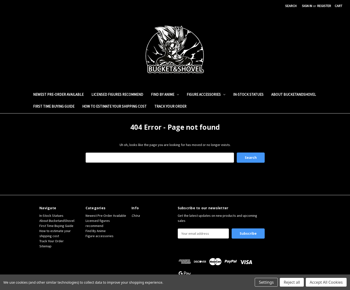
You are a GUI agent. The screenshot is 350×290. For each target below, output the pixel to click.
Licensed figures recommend (117, 94)
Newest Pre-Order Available (58, 94)
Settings (266, 282)
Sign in (307, 6)
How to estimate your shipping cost (114, 106)
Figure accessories (206, 94)
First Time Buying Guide (53, 106)
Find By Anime (165, 94)
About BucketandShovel (293, 94)
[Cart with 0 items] (338, 6)
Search (291, 6)
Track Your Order (170, 106)
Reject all (292, 282)
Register (324, 6)
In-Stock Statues (248, 94)
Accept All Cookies (326, 282)
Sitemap (45, 246)
